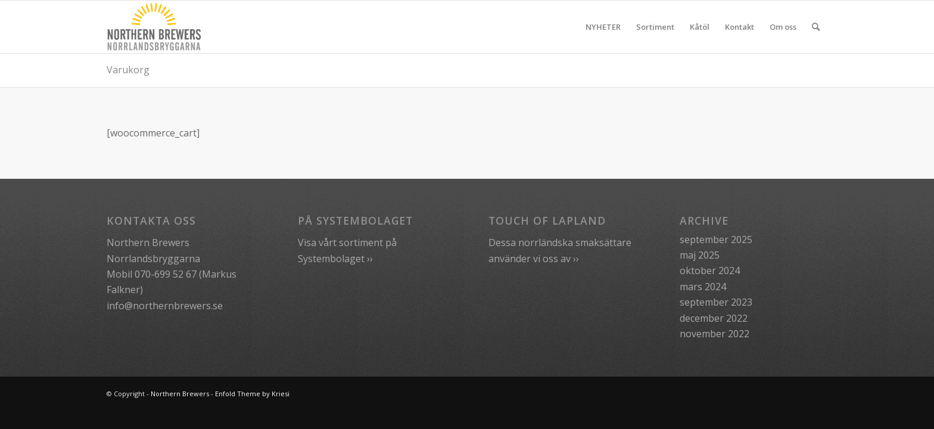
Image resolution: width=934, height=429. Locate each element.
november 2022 (714, 333)
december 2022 (714, 318)
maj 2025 (700, 255)
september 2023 (716, 302)
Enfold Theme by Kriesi (252, 393)
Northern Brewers (180, 393)
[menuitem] (603, 27)
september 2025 (716, 239)
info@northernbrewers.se (165, 305)
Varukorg (128, 69)
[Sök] (815, 27)
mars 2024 (703, 286)
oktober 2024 (710, 270)
